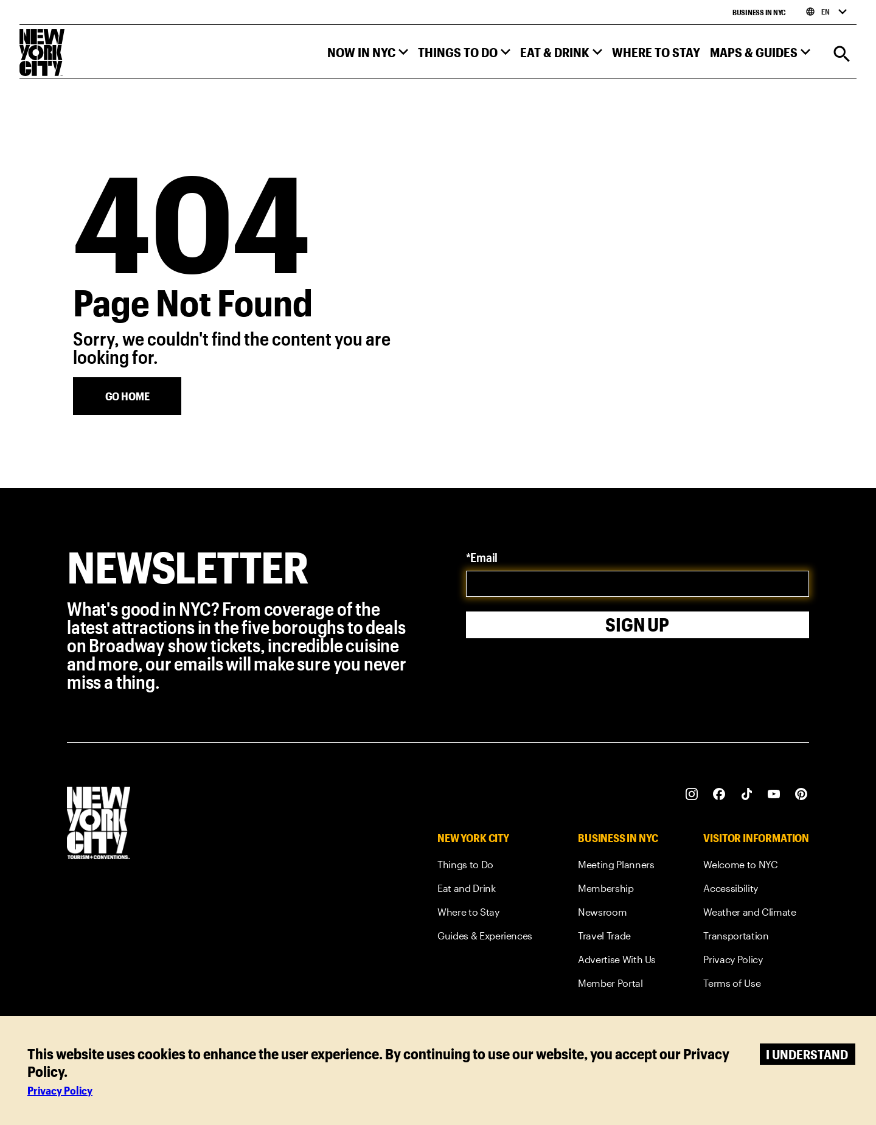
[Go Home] (127, 396)
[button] (367, 55)
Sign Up (637, 624)
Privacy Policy (59, 1090)
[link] (484, 867)
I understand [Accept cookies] (807, 1054)
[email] (638, 584)
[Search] (842, 55)
